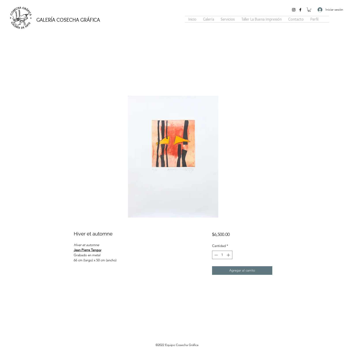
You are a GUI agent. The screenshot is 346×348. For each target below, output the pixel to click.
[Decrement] (216, 255)
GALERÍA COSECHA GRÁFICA (68, 19)
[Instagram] (293, 10)
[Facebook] (300, 10)
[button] (309, 10)
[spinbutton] (222, 255)
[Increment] (229, 255)
